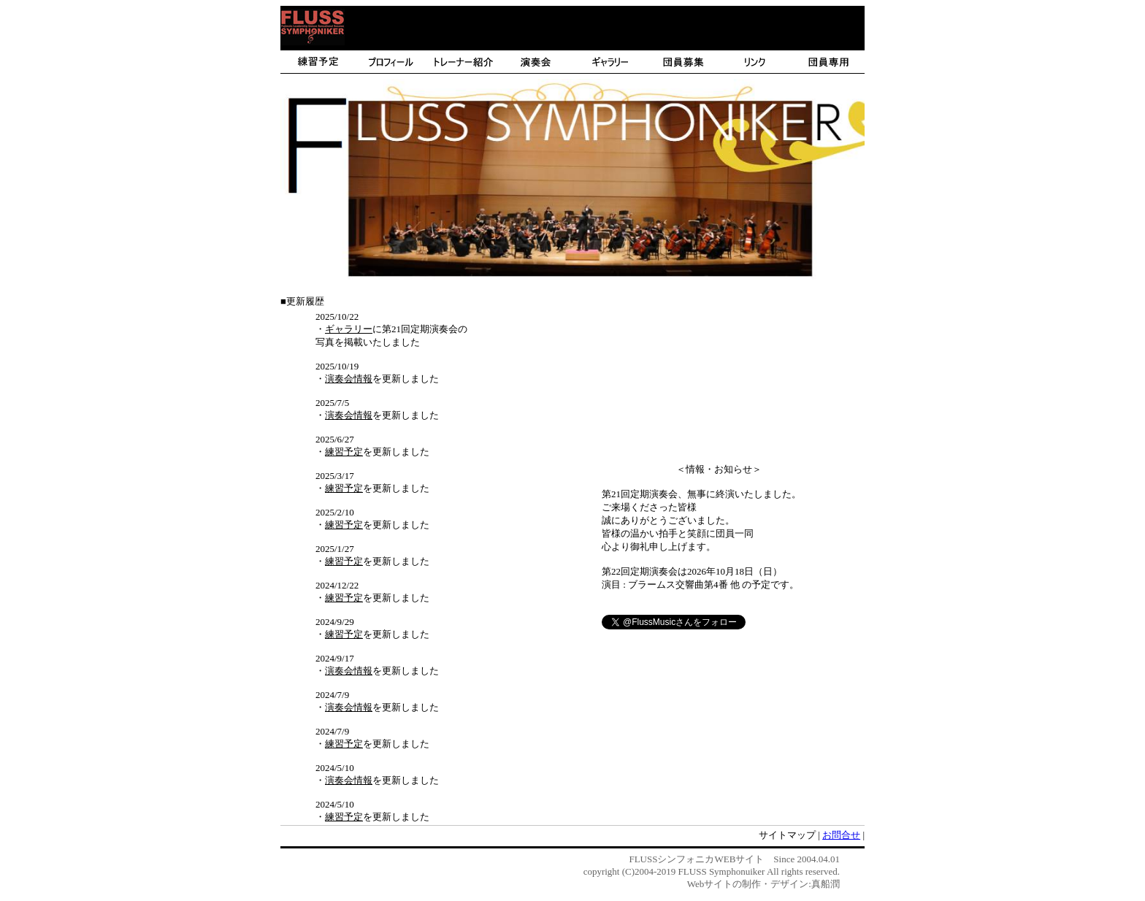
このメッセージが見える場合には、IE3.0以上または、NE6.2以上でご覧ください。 (572, 64)
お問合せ (841, 834)
